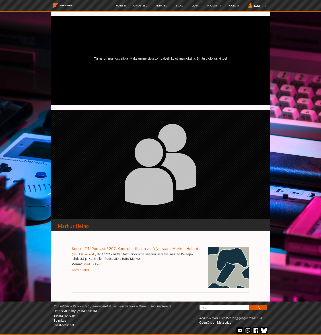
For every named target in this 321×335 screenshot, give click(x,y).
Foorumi (233, 5)
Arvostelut (141, 5)
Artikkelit (162, 5)
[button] (256, 6)
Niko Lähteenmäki (84, 254)
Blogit (180, 5)
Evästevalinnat (64, 325)
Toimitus (60, 320)
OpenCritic (206, 322)
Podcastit (214, 5)
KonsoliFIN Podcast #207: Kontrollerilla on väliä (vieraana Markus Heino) (135, 248)
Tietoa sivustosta (66, 316)
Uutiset (121, 5)
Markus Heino (73, 226)
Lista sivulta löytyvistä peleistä (75, 311)
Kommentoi (80, 270)
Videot (196, 5)
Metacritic (224, 322)
